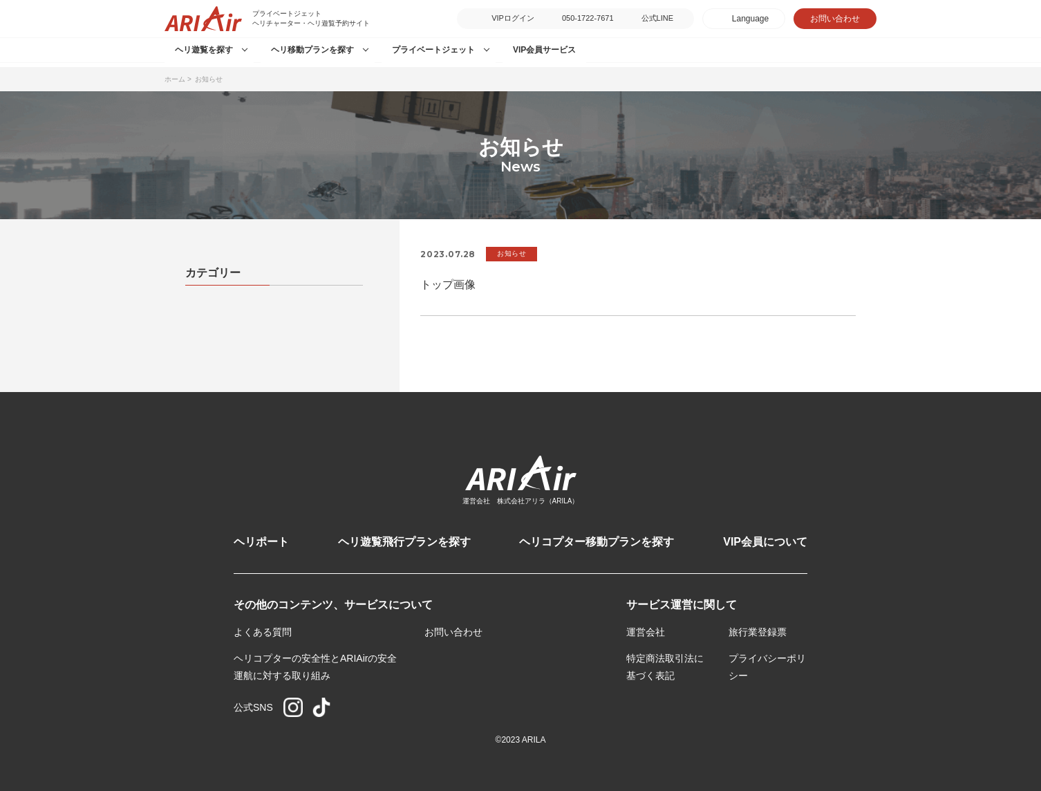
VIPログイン (512, 18)
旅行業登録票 (758, 632)
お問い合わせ (835, 19)
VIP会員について (765, 542)
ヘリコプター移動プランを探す (596, 542)
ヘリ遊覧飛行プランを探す (404, 542)
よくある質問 (263, 632)
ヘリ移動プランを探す (312, 50)
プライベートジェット (433, 50)
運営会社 (645, 632)
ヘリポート (261, 542)
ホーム (175, 79)
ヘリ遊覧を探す (204, 50)
